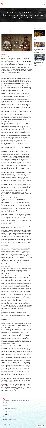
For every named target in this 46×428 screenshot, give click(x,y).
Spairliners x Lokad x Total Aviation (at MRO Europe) (39, 38)
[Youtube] (6, 402)
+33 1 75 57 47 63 (12, 417)
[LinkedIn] (3, 402)
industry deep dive (16, 30)
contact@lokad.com (13, 419)
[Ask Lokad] (41, 426)
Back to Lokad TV (6, 28)
